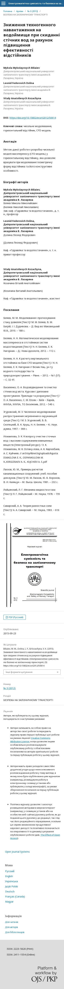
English (9, 876)
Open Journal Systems (17, 851)
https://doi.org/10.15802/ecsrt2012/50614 (33, 117)
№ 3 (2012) (32, 11)
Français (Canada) (15, 896)
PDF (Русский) (15, 617)
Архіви (19, 11)
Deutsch (10, 891)
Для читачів (11, 922)
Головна (7, 11)
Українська (11, 881)
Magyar (9, 901)
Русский (9, 871)
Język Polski (11, 886)
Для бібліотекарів (14, 932)
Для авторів (11, 927)
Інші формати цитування (19, 672)
